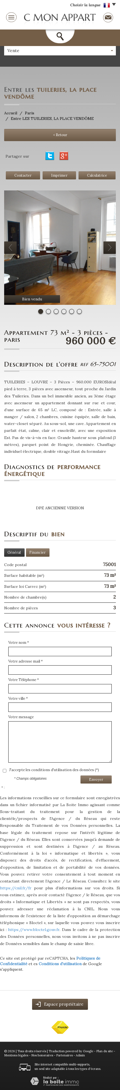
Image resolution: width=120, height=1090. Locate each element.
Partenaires (64, 1055)
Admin (80, 1055)
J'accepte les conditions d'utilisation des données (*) (54, 770)
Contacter (23, 175)
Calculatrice (97, 175)
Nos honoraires (42, 1055)
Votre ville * (18, 698)
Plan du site (104, 1051)
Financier (37, 552)
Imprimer (59, 175)
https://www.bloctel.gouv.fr (33, 929)
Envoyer (96, 779)
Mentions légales (16, 1055)
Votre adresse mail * (25, 661)
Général (14, 552)
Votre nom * (18, 642)
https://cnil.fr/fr (16, 888)
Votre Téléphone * (23, 679)
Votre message (21, 717)
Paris (29, 113)
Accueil (10, 113)
